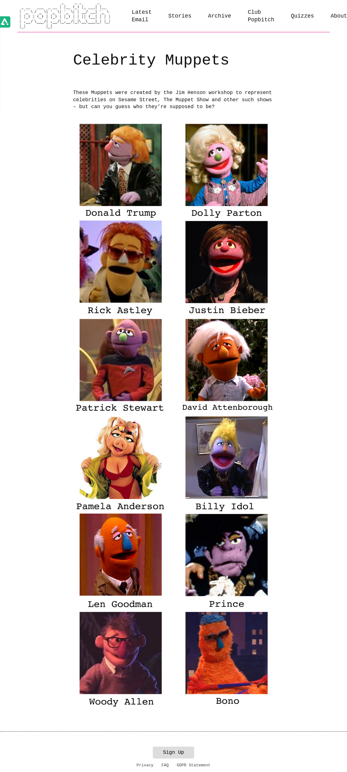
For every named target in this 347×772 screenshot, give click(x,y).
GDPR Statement (194, 765)
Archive (219, 16)
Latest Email (142, 16)
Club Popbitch (261, 16)
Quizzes (302, 16)
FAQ (165, 765)
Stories (179, 16)
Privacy (144, 765)
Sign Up (173, 752)
